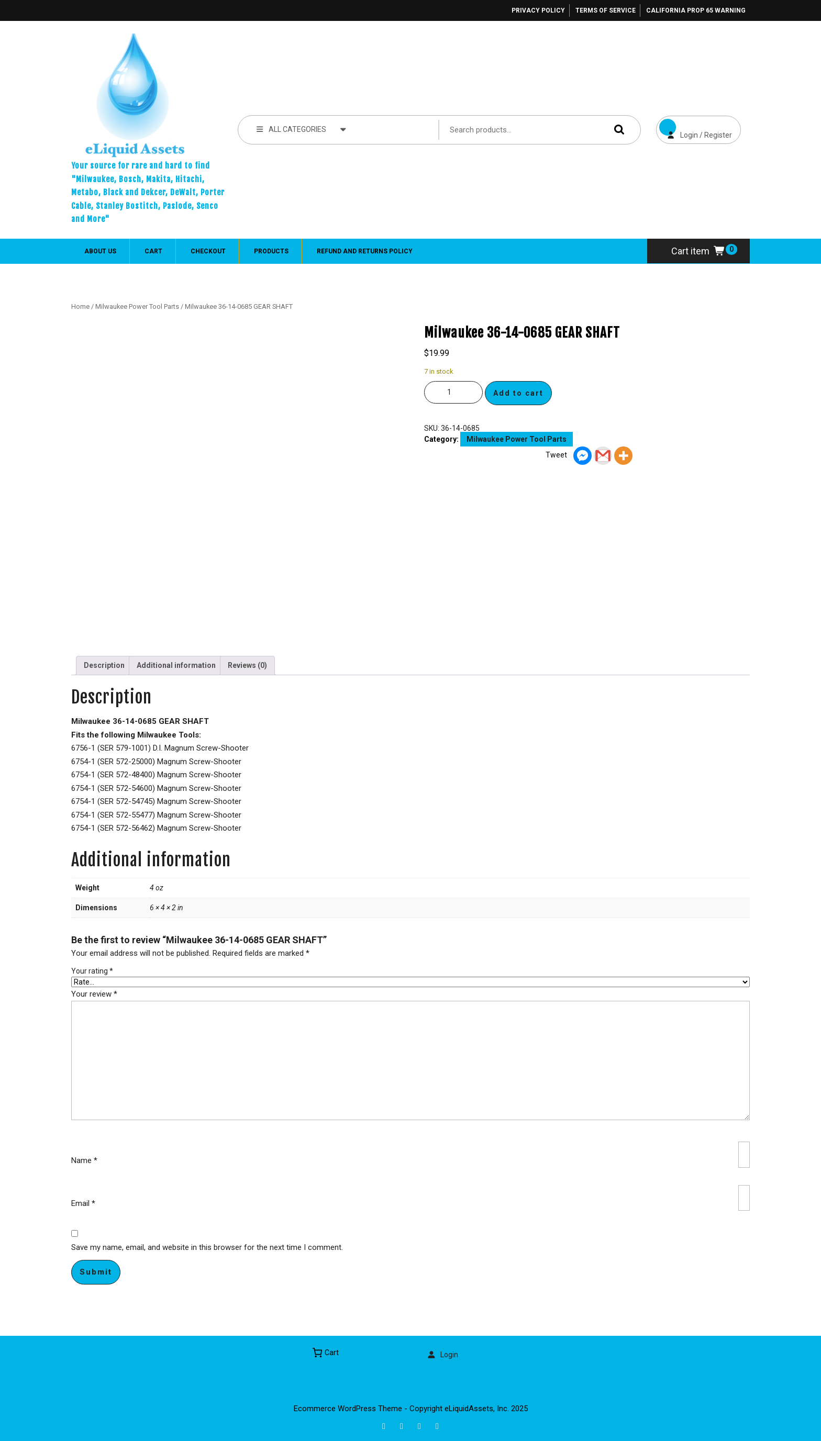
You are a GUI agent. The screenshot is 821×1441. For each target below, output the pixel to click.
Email (83, 1203)
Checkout (208, 251)
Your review (94, 994)
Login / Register (694, 127)
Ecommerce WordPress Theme (348, 1408)
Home (80, 306)
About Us (100, 251)
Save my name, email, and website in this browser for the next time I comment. (207, 1247)
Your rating (92, 971)
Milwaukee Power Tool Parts (137, 306)
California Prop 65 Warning (696, 10)
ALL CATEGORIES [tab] (301, 128)
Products (271, 251)
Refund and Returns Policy (365, 251)
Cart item (698, 250)
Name (84, 1160)
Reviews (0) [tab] (247, 665)
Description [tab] (104, 665)
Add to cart (518, 393)
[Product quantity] (453, 392)
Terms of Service (605, 10)
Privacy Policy (538, 10)
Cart (153, 251)
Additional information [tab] (176, 665)
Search (617, 129)
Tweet (556, 455)
